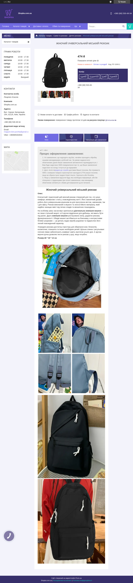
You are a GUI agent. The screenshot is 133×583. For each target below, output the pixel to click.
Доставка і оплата (40, 26)
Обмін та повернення (61, 26)
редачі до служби (62, 170)
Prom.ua (79, 578)
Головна (5, 26)
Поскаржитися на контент (62, 580)
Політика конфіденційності (82, 580)
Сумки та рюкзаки (60, 36)
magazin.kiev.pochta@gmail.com (17, 132)
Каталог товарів (19, 26)
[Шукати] (123, 26)
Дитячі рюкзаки (75, 36)
